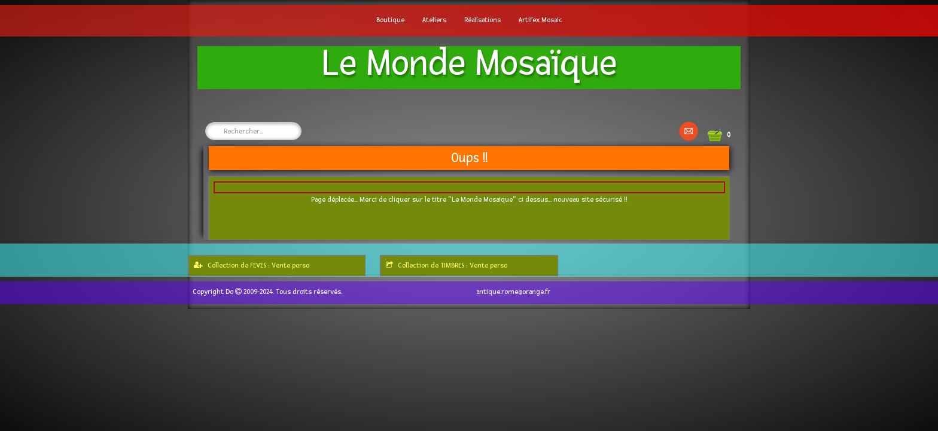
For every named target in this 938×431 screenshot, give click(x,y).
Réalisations (482, 20)
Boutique (390, 20)
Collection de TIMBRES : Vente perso (446, 265)
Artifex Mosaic (540, 20)
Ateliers (434, 20)
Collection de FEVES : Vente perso (251, 265)
